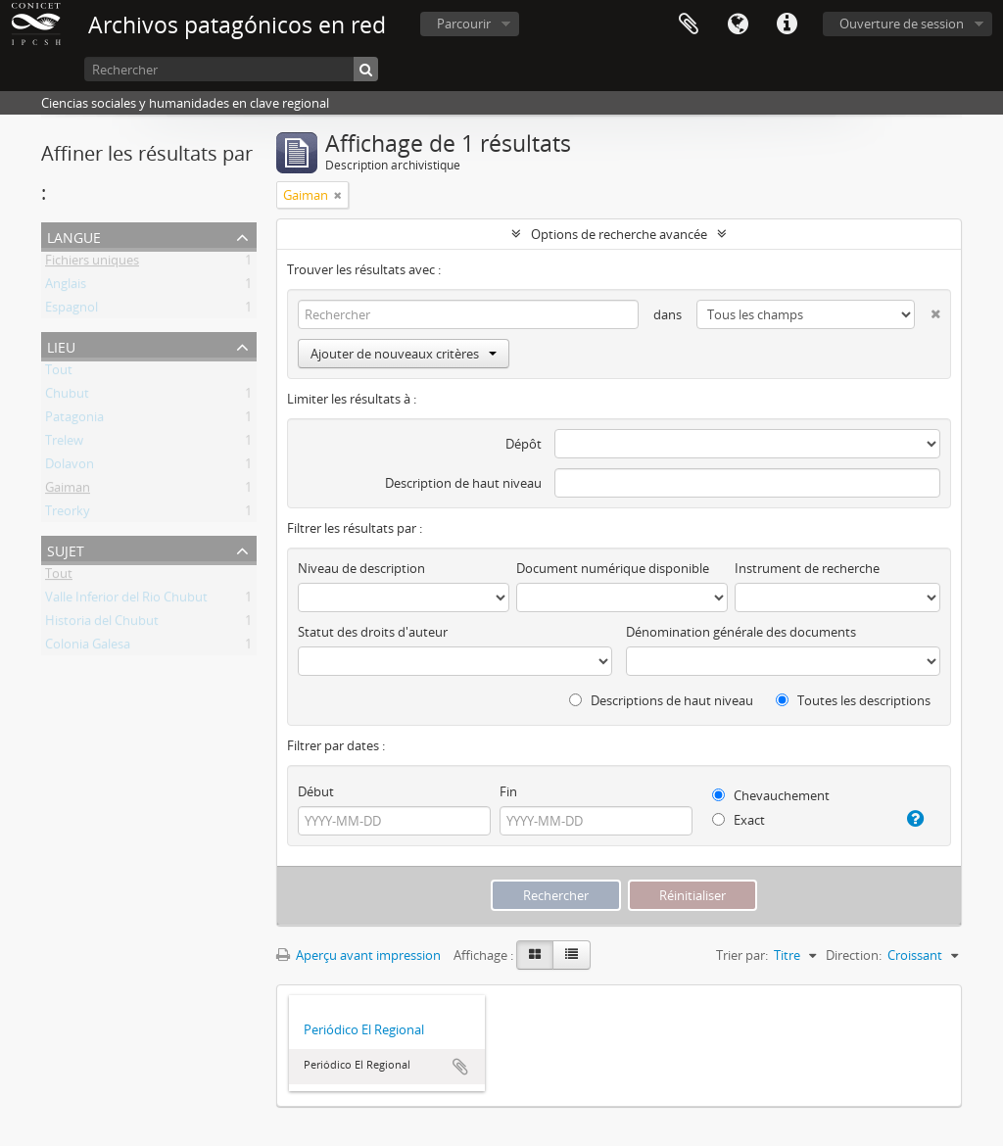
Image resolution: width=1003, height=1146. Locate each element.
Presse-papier (688, 24)
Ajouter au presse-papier (460, 1066)
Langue (737, 24)
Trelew (64, 444)
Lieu (61, 345)
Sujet (65, 549)
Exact (738, 820)
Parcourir (464, 23)
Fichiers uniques (92, 263)
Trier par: (742, 955)
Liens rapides (786, 24)
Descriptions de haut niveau (661, 700)
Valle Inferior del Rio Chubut (126, 600)
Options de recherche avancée (619, 234)
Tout (58, 373)
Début (316, 791)
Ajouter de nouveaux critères (403, 353)
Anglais (65, 287)
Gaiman (67, 491)
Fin (508, 791)
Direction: (854, 955)
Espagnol (71, 310)
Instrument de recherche (807, 568)
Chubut (67, 397)
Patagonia (74, 420)
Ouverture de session (901, 23)
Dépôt (523, 444)
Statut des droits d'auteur (373, 632)
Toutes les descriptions (853, 700)
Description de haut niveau (463, 483)
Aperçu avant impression (358, 955)
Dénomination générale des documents (741, 632)
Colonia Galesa (87, 647)
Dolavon (69, 467)
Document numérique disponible (612, 568)
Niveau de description (361, 568)
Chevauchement (771, 795)
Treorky (67, 514)
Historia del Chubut (102, 624)
